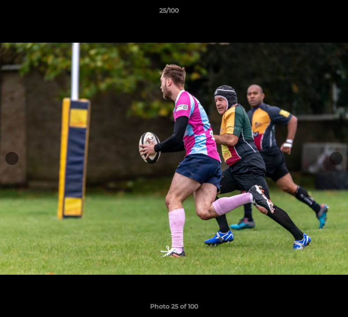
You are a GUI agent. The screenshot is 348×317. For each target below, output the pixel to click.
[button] (311, 13)
